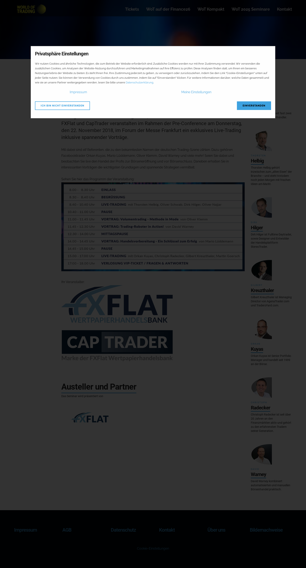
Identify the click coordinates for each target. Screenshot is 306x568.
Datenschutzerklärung (139, 82)
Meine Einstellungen (196, 92)
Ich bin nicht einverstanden (62, 105)
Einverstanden (254, 105)
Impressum (78, 92)
